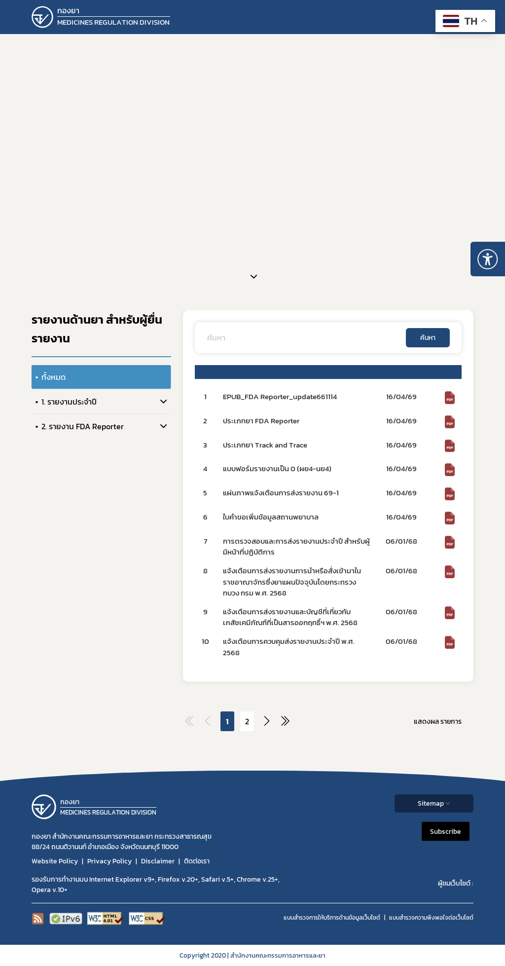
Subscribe (445, 831)
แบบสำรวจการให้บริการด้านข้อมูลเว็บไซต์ (332, 917)
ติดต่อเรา (197, 861)
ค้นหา (427, 338)
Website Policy (55, 861)
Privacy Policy (109, 861)
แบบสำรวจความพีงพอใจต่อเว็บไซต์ (431, 917)
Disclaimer (158, 861)
